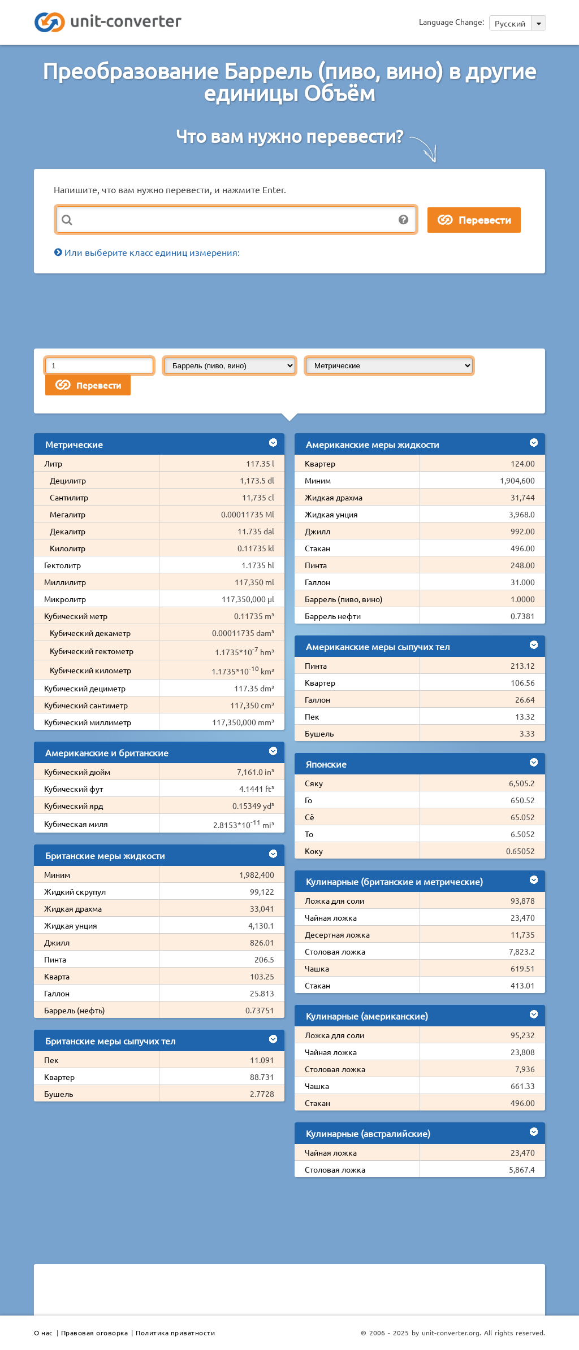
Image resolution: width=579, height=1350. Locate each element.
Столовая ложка (335, 951)
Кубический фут (73, 788)
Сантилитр (69, 497)
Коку (314, 851)
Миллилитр (65, 582)
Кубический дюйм (77, 772)
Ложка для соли (334, 900)
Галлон (57, 993)
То (309, 834)
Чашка (317, 968)
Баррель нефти (333, 616)
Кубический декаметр (90, 633)
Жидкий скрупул (75, 891)
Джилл (57, 942)
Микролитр (65, 599)
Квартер (59, 1077)
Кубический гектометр (91, 651)
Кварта (57, 976)
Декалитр (67, 531)
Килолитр (67, 548)
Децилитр (68, 480)
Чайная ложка (331, 917)
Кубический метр (75, 616)
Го (308, 800)
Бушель (58, 1093)
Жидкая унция (70, 925)
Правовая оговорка (94, 1332)
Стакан (317, 548)
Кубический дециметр (85, 688)
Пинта (55, 959)
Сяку (314, 783)
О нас (43, 1332)
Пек (51, 1060)
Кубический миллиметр (87, 722)
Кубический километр (90, 670)
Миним (57, 874)
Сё (309, 817)
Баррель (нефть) (74, 1010)
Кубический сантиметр (86, 705)
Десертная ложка (337, 934)
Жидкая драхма (73, 908)
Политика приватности (175, 1332)
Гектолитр (62, 565)
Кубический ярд (73, 805)
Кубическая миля (76, 823)
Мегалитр (67, 514)
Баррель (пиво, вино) (344, 599)
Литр (53, 463)
